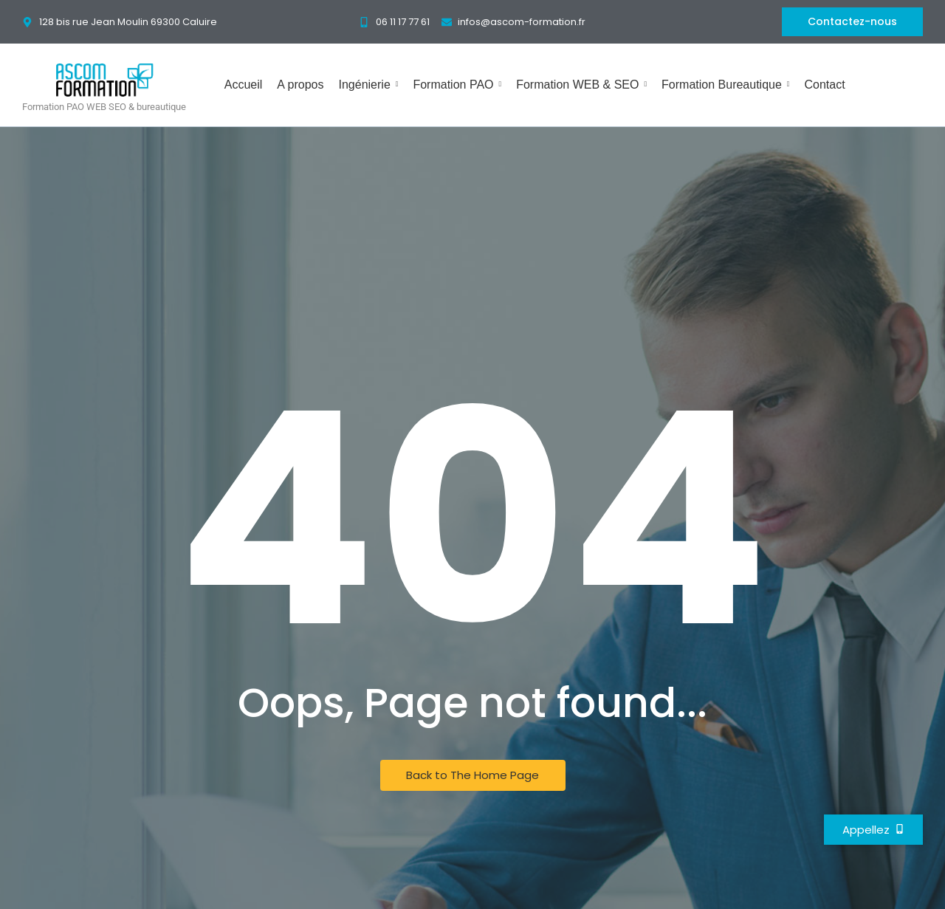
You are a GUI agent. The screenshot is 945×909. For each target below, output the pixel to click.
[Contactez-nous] (852, 21)
